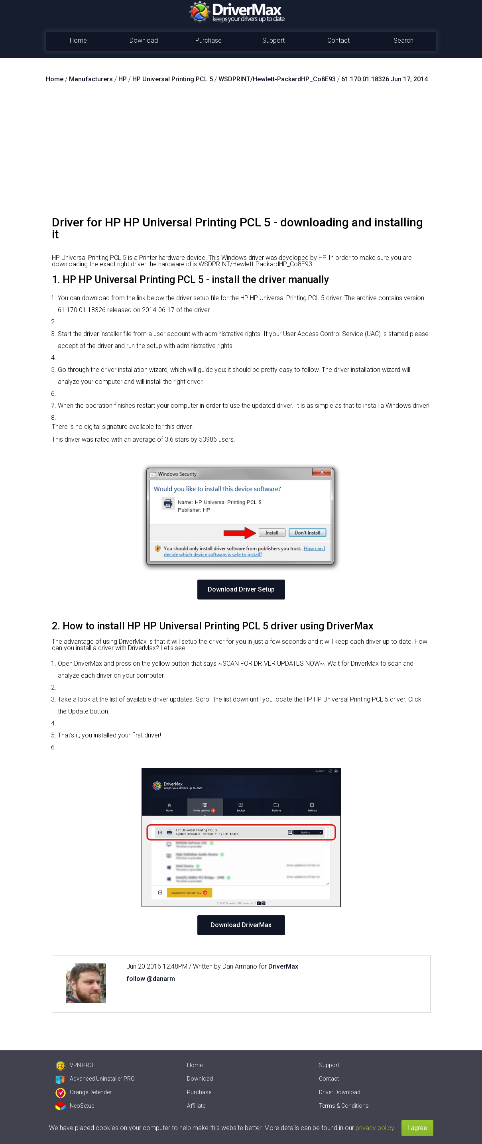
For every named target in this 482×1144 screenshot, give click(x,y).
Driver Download (339, 1092)
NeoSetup (74, 1106)
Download (144, 40)
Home (78, 40)
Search (403, 40)
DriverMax (283, 966)
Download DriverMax (241, 925)
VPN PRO (74, 1065)
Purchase (208, 40)
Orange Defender (83, 1092)
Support (273, 40)
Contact (338, 40)
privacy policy (375, 1128)
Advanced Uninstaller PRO (95, 1078)
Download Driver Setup (241, 589)
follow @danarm (150, 979)
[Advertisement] (241, 152)
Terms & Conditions (344, 1106)
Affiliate (196, 1106)
